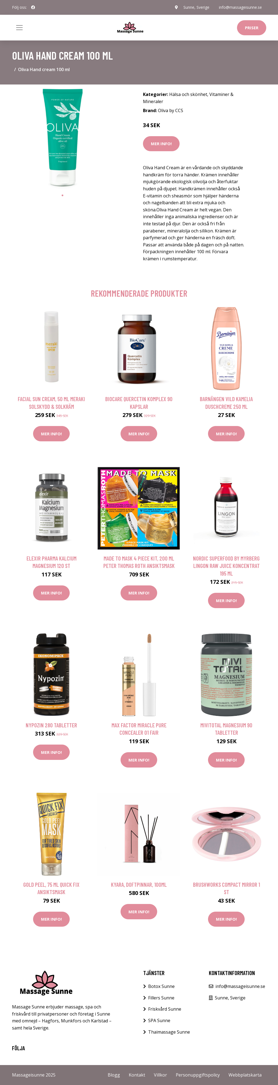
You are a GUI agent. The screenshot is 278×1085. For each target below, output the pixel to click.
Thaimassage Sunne (169, 1032)
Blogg (114, 1075)
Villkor (160, 1075)
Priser (251, 27)
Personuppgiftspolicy (198, 1075)
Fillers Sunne (161, 998)
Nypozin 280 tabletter (51, 725)
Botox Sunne (161, 986)
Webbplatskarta (245, 1075)
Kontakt (137, 1075)
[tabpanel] (62, 139)
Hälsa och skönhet (188, 94)
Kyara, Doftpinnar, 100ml (139, 884)
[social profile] (33, 7)
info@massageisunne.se (240, 7)
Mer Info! (161, 143)
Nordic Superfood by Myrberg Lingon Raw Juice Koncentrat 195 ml (226, 566)
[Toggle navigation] (19, 27)
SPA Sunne (159, 1020)
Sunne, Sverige (196, 7)
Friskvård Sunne (164, 1009)
